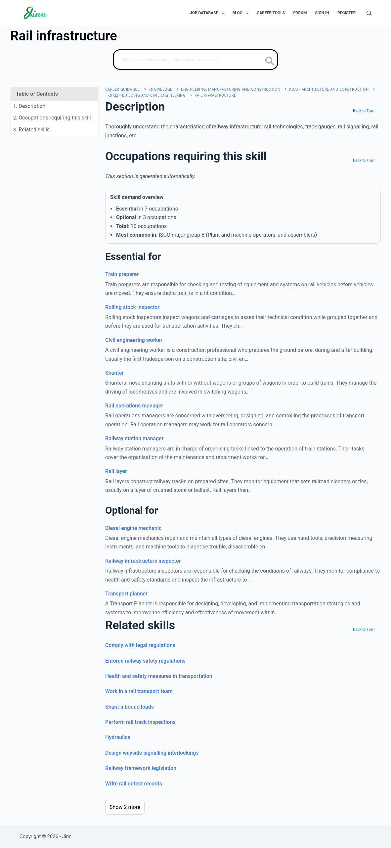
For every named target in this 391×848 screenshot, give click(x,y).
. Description (29, 106)
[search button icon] (269, 61)
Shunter (114, 373)
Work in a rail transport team (139, 691)
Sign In (322, 13)
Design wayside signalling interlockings (151, 753)
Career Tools (271, 13)
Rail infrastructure (215, 95)
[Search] (369, 13)
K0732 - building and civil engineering (147, 95)
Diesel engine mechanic (133, 528)
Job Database (208, 13)
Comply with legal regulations (140, 645)
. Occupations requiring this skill (52, 118)
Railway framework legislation (140, 768)
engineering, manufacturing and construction (230, 89)
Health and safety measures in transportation (158, 676)
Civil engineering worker (133, 340)
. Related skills (31, 129)
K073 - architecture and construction (329, 89)
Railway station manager (134, 438)
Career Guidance (122, 89)
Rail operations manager (134, 405)
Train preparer (122, 274)
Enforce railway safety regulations (145, 661)
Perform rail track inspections (140, 722)
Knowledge (160, 89)
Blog (242, 13)
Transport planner (126, 593)
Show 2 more (124, 807)
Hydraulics (117, 737)
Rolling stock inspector (132, 307)
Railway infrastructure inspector (143, 561)
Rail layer (116, 471)
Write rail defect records (133, 783)
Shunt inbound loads (129, 707)
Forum (300, 13)
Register (346, 13)
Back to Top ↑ (364, 110)
